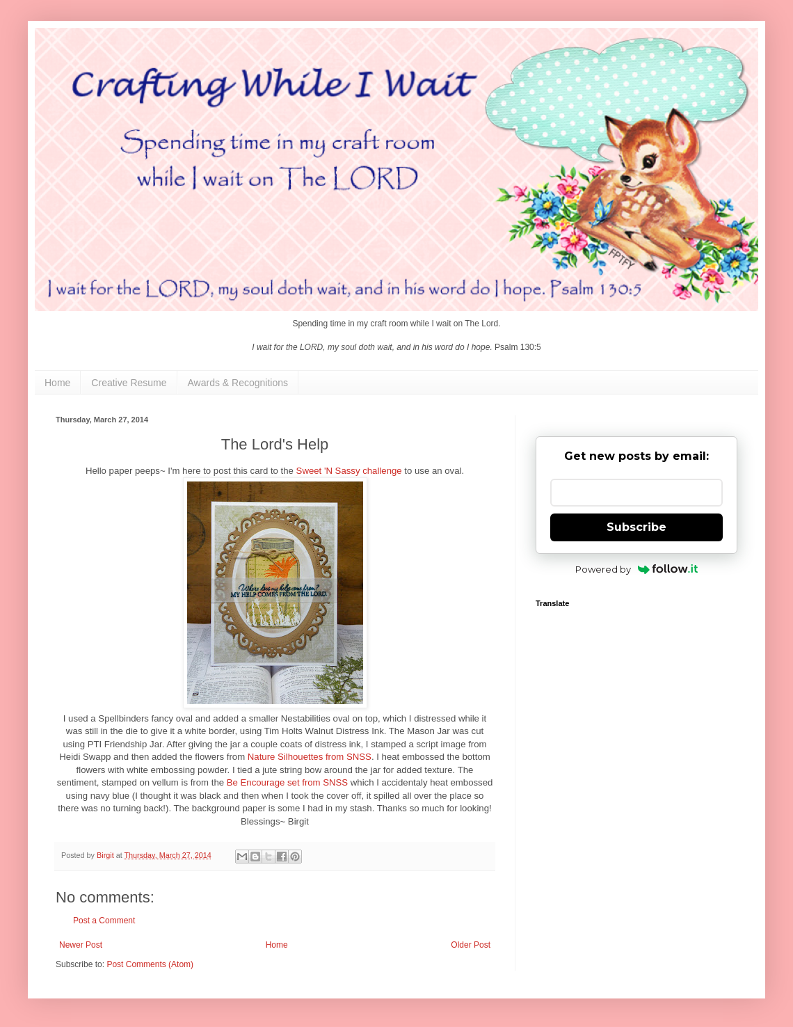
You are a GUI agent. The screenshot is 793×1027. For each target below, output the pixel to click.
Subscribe (636, 527)
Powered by (636, 569)
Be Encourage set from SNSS (287, 782)
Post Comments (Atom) (149, 964)
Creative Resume (128, 382)
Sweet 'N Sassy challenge (349, 470)
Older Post (470, 945)
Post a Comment (104, 920)
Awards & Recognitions (238, 382)
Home (57, 382)
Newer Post (80, 945)
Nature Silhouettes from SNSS (309, 756)
